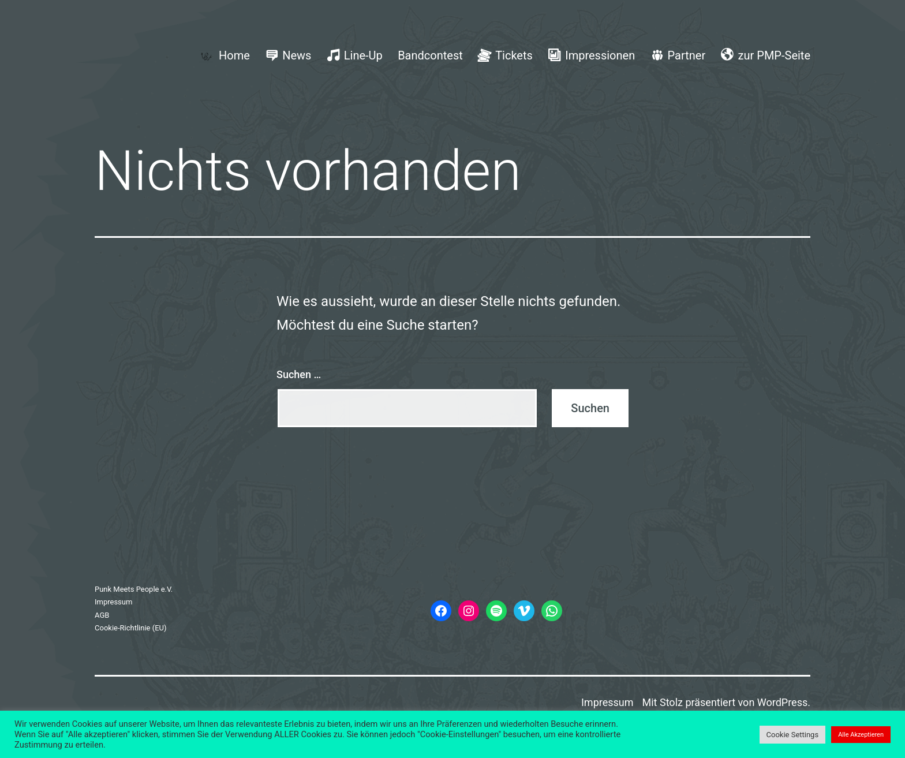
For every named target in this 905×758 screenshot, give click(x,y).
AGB (102, 615)
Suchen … (298, 374)
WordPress (782, 702)
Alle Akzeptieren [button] (861, 734)
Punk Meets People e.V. (134, 589)
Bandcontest (430, 55)
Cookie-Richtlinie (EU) (131, 627)
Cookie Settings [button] (792, 734)
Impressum (113, 602)
